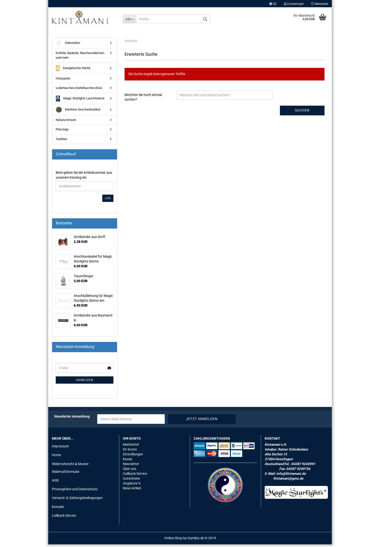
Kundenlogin (294, 4)
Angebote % (132, 486)
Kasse (127, 462)
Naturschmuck (66, 122)
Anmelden (84, 382)
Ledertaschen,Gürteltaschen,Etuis (79, 90)
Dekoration (68, 46)
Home (56, 458)
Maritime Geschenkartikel (78, 112)
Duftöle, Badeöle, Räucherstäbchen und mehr (80, 58)
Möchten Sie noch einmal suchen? (143, 99)
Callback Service (64, 518)
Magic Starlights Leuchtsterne (80, 101)
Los (108, 201)
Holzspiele (63, 81)
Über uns (129, 471)
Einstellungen (133, 457)
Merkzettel (319, 4)
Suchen (302, 113)
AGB (55, 483)
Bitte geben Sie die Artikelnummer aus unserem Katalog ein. (84, 177)
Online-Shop (173, 541)
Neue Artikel (132, 491)
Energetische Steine (73, 71)
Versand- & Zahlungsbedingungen (77, 501)
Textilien (61, 141)
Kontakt (58, 509)
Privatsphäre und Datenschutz (75, 492)
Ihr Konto (130, 452)
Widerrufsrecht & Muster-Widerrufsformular (70, 470)
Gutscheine (131, 481)
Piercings (62, 132)
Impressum (60, 449)
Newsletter (131, 466)
